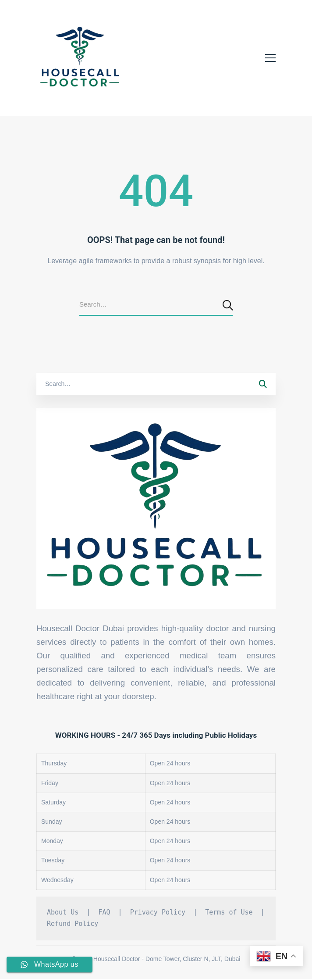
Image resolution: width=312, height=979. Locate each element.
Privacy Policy (157, 912)
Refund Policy (72, 924)
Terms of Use (228, 912)
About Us (62, 912)
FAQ (104, 912)
